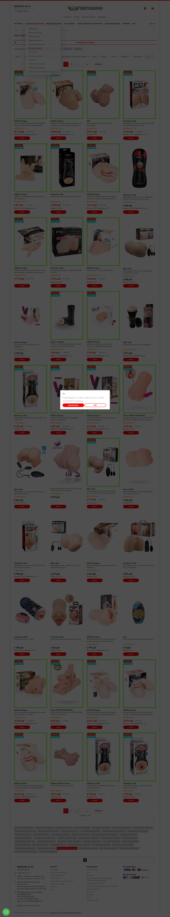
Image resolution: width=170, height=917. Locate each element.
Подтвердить (73, 405)
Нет (95, 405)
